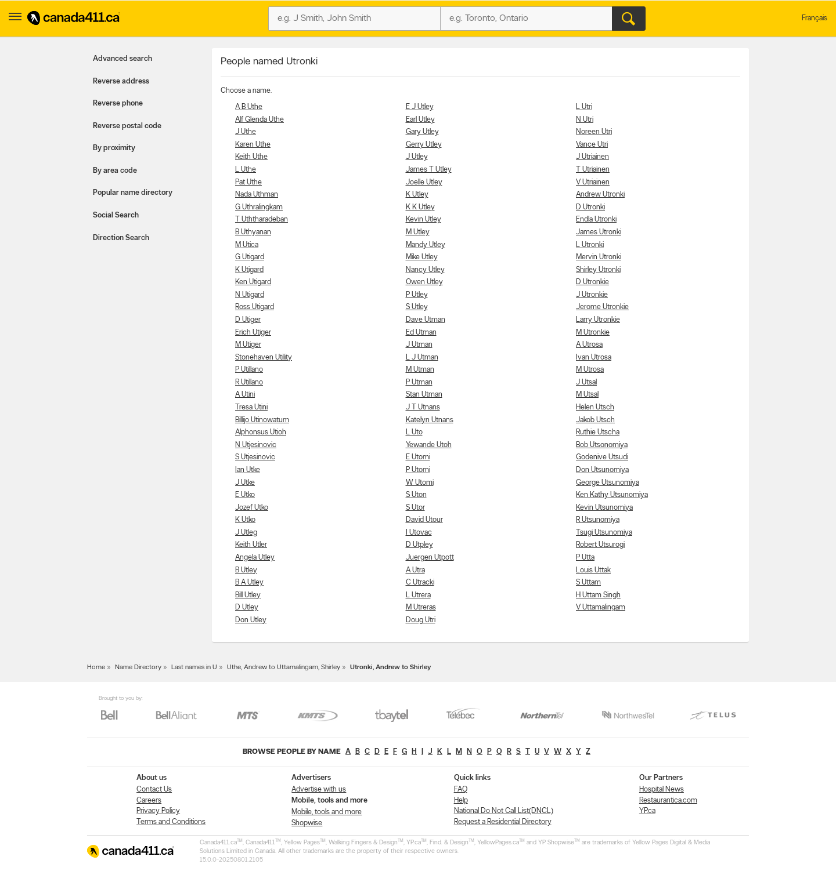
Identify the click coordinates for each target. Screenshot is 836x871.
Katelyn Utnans (429, 420)
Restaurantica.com (668, 800)
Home (96, 667)
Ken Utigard (253, 282)
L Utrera (418, 595)
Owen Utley (424, 282)
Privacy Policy (158, 811)
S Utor (415, 507)
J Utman (419, 345)
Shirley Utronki (598, 270)
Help (461, 800)
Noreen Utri (594, 132)
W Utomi (420, 483)
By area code (115, 171)
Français (814, 18)
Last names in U (194, 667)
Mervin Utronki (598, 257)
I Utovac (419, 532)
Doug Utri (420, 620)
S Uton (416, 495)
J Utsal (586, 382)
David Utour (424, 520)
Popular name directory (132, 193)
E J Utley (420, 107)
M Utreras (421, 607)
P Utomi (418, 470)
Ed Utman (421, 332)
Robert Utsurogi (600, 545)
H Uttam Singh (598, 595)
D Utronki (590, 207)
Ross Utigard (254, 307)
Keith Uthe (251, 157)
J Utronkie (592, 295)
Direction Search (121, 238)
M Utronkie (593, 332)
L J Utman (422, 357)
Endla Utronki (596, 219)
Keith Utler (251, 545)
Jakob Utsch (595, 420)
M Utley (418, 232)
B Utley (246, 570)
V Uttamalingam (600, 607)
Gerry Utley (424, 144)
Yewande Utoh (429, 445)
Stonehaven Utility (263, 357)
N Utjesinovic (255, 445)
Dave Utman (425, 320)
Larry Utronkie (598, 320)
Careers (148, 800)
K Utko (245, 520)
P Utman (419, 382)
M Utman (420, 369)
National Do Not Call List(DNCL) (503, 811)
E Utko (245, 495)
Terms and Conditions (171, 822)
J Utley (417, 157)
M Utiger (248, 345)
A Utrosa (589, 345)
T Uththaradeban (261, 219)
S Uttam (588, 582)
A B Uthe (248, 107)
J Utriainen (592, 157)
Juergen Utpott (430, 557)
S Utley (417, 307)
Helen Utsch (595, 407)
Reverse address (121, 81)
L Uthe (245, 169)
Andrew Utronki (600, 194)
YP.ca (647, 811)
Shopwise (306, 823)
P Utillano (249, 369)
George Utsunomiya (607, 483)
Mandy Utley (425, 245)
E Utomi (418, 457)
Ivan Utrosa (593, 357)
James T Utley (429, 169)
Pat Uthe (248, 182)
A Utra (415, 570)
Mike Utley (422, 257)
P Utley (417, 295)
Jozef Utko (251, 507)
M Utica (246, 245)
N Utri (584, 120)
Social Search (116, 215)
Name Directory (138, 667)
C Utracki (420, 582)
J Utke (245, 483)
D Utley (246, 607)
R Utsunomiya (597, 520)
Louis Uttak (593, 570)
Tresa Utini (251, 407)
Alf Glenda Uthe (259, 120)
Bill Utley (248, 595)
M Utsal (587, 394)
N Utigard (249, 295)
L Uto (414, 432)
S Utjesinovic (255, 457)
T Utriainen (593, 169)
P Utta (585, 557)
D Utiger (248, 320)
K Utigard (249, 270)
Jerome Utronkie (602, 307)
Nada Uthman (256, 194)
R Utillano (249, 382)
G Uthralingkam (259, 207)
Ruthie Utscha (597, 432)
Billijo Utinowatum (262, 420)
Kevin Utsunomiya (604, 507)
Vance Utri (592, 144)
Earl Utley (420, 120)
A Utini (245, 394)
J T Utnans (423, 407)
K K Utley (420, 207)
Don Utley (250, 620)
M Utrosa (590, 369)
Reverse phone (118, 103)
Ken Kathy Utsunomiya (612, 495)
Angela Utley (255, 557)
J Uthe (245, 132)
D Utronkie (592, 282)
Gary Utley (422, 132)
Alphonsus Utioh (260, 432)
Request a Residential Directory (503, 822)
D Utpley (419, 545)
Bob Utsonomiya (602, 445)
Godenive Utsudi (602, 457)
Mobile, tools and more (326, 812)
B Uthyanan (253, 232)
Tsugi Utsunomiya (604, 532)
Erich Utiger (253, 332)
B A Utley (249, 582)
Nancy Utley (425, 270)
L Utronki (590, 245)
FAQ (460, 789)
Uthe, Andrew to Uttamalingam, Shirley (283, 667)
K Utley (417, 194)
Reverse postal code (127, 126)
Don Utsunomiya (602, 470)
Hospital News (661, 789)
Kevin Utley (423, 219)
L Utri (584, 107)
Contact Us (154, 789)
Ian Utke (247, 470)
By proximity (114, 148)
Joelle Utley (424, 182)
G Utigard (249, 257)
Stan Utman (424, 394)
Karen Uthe (253, 144)
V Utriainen (593, 182)
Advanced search (122, 59)
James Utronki (598, 232)
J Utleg (246, 532)
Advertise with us (318, 789)
